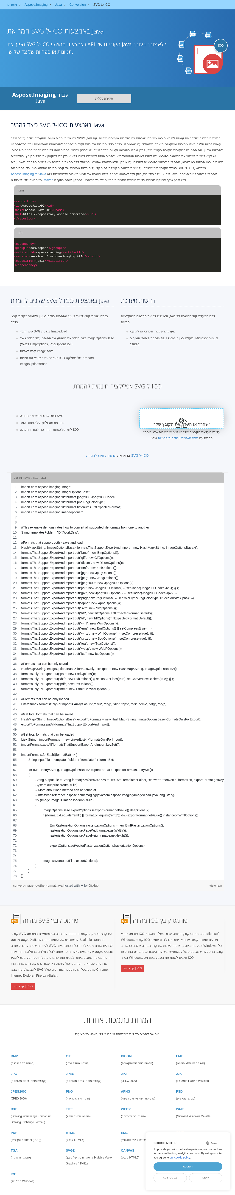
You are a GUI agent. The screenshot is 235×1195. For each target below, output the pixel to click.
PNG (69, 1086)
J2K (179, 1068)
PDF (14, 1127)
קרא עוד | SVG (23, 984)
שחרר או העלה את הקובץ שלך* (182, 424)
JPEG (70, 1068)
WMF (180, 1104)
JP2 (124, 1068)
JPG (14, 1068)
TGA (14, 1145)
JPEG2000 (19, 1086)
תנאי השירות (189, 438)
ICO (14, 1169)
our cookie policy (180, 1157)
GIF (68, 1051)
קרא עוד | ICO (132, 966)
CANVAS (127, 1145)
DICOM (126, 1051)
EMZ (124, 1127)
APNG (125, 1086)
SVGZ (70, 1145)
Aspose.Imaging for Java (28, 174)
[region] (117, 681)
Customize (170, 1177)
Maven (48, 180)
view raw (216, 885)
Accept (188, 1166)
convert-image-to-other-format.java (38, 885)
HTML (70, 1127)
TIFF (69, 1104)
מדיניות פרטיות (168, 438)
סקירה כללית (104, 98)
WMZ (180, 1127)
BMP (14, 1051)
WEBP (126, 1104)
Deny (205, 1177)
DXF (14, 1104)
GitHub (94, 885)
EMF (179, 1051)
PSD (179, 1086)
